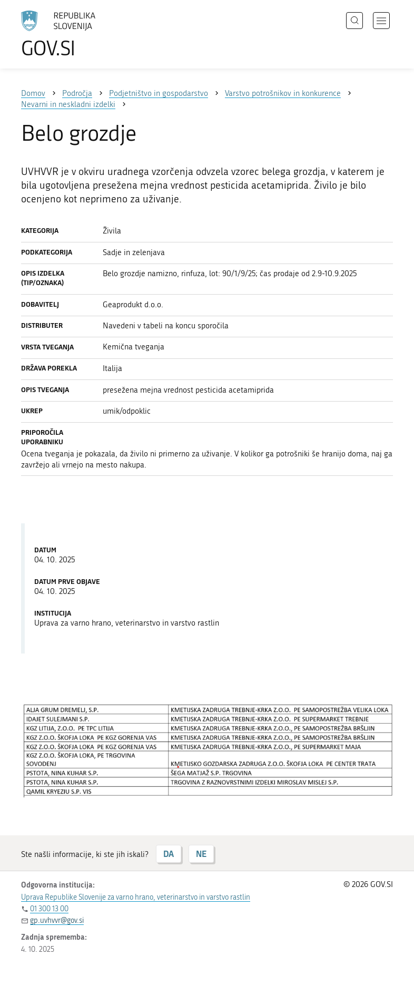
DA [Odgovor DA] (168, 853)
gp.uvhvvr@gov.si (57, 920)
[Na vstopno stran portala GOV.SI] (73, 34)
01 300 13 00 (49, 908)
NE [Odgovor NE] (201, 853)
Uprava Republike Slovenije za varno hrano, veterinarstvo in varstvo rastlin (135, 897)
